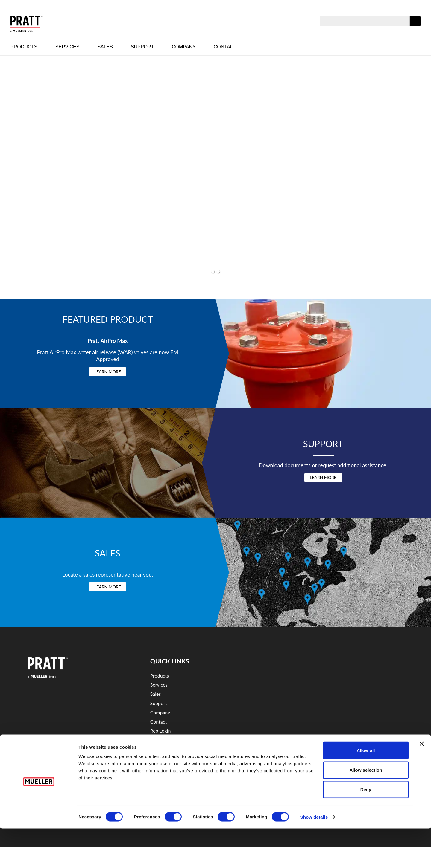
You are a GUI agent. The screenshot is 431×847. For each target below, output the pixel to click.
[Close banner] (422, 762)
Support (142, 46)
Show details (314, 835)
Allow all (366, 768)
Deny (365, 807)
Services (67, 46)
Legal (155, 740)
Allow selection (365, 788)
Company (184, 46)
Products (23, 46)
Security (158, 749)
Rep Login (160, 730)
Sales (105, 46)
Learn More (107, 371)
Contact (225, 46)
